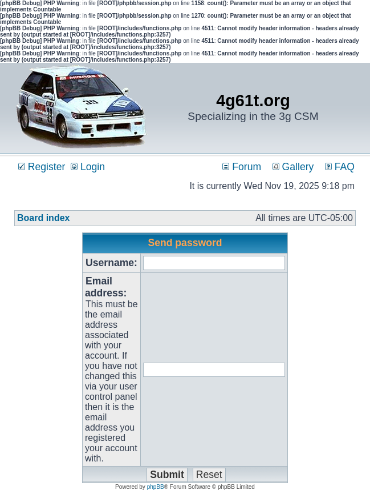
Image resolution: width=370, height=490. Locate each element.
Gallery (293, 166)
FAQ (340, 166)
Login (88, 166)
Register (41, 166)
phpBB (155, 487)
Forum (241, 166)
